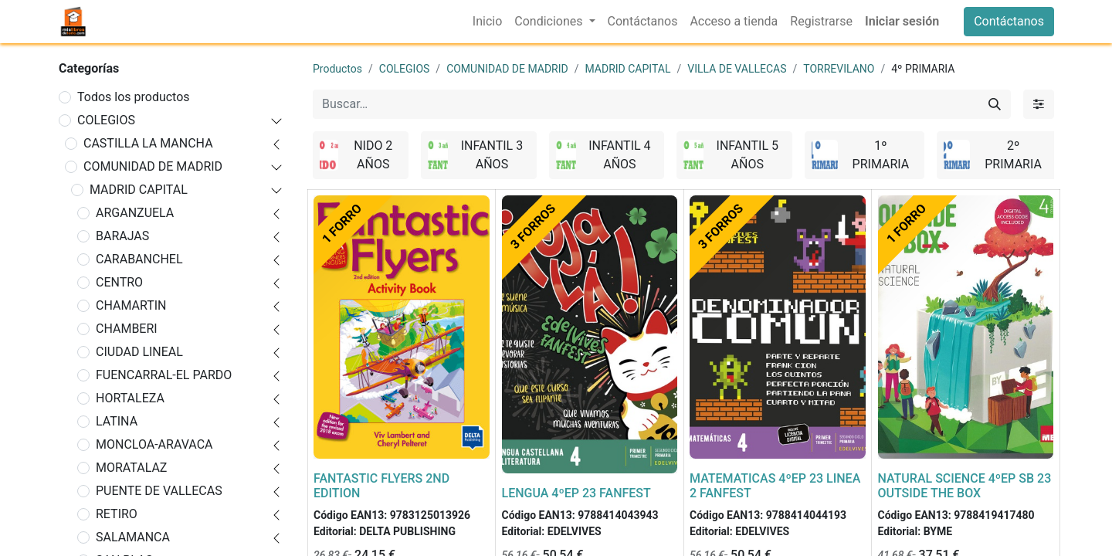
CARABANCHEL (139, 259)
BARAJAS (122, 236)
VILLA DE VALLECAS (736, 69)
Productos (337, 69)
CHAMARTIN (131, 305)
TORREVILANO (838, 69)
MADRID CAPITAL (139, 189)
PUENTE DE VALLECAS (159, 490)
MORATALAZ (131, 467)
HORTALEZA (130, 398)
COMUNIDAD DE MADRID (152, 166)
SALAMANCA (133, 537)
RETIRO (116, 514)
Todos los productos (133, 97)
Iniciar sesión (902, 21)
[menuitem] (487, 21)
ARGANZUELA (135, 212)
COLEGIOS (106, 120)
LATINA (116, 421)
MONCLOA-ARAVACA (154, 444)
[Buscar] (994, 104)
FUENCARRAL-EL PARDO (164, 375)
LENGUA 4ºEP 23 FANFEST (576, 493)
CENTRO (119, 282)
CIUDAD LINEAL (139, 351)
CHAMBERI (127, 328)
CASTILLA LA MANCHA (148, 143)
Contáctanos (1009, 21)
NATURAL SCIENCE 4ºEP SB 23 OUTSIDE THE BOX (965, 485)
